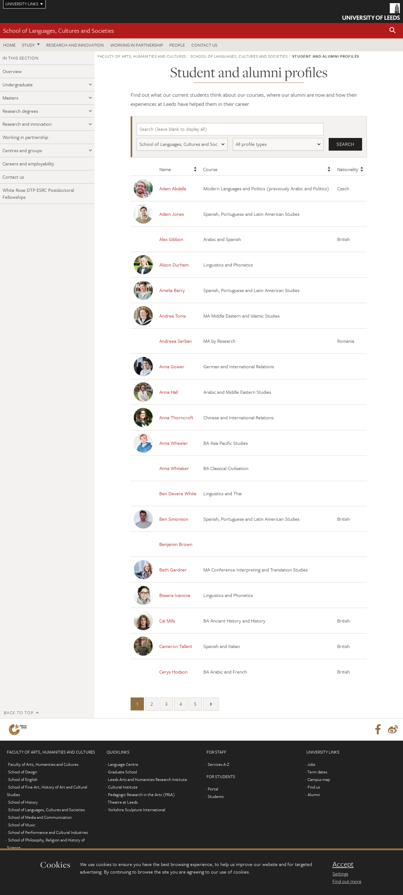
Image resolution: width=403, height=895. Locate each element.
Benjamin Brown (175, 544)
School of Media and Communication (40, 817)
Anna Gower (171, 366)
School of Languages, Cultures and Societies (58, 30)
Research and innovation (75, 45)
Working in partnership (136, 45)
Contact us (204, 45)
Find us (314, 787)
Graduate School (122, 772)
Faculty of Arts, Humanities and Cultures (142, 56)
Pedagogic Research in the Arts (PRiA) (141, 794)
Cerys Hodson (173, 671)
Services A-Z (218, 764)
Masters (10, 97)
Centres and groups (22, 150)
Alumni (314, 794)
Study (28, 45)
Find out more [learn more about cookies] (346, 881)
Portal (213, 789)
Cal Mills (167, 620)
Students (216, 796)
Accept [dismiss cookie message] (343, 864)
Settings (340, 873)
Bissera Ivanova (174, 595)
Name (165, 169)
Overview (12, 71)
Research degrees (20, 110)
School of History (23, 802)
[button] (392, 30)
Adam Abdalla (172, 188)
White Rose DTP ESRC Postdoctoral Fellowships (38, 193)
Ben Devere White (177, 493)
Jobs (311, 764)
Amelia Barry (172, 290)
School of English (22, 779)
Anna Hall (168, 391)
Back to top (18, 712)
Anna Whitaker (174, 468)
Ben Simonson (173, 518)
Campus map (319, 779)
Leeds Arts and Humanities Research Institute (147, 779)
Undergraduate (18, 84)
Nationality (347, 169)
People (177, 45)
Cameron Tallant (175, 646)
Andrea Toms (172, 315)
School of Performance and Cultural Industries (48, 832)
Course (210, 169)
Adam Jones (171, 213)
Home (9, 45)
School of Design (22, 772)
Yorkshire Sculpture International (136, 809)
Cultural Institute (123, 787)
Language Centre (123, 764)
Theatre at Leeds (123, 802)
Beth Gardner (173, 569)
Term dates (317, 772)
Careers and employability (28, 163)
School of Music (21, 825)
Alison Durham (174, 264)
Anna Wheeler (173, 442)
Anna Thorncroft (176, 417)
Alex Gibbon (171, 239)
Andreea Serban (175, 341)
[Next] (211, 703)
